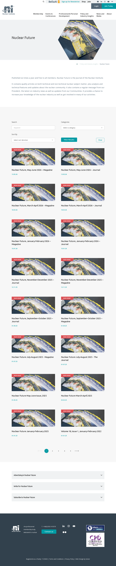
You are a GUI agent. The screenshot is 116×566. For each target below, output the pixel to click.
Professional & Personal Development (68, 15)
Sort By (14, 134)
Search (14, 122)
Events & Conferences (51, 15)
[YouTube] (108, 1)
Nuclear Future (104, 64)
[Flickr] (112, 1)
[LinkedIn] (101, 1)
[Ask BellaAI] (54, 1)
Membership (38, 14)
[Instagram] (105, 1)
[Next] (77, 451)
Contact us (49, 531)
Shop (84, 2)
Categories (65, 122)
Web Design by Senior (83, 559)
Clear (100, 140)
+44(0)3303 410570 (49, 526)
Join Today (109, 6)
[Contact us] (98, 1)
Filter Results (77, 140)
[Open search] (43, 1)
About (109, 14)
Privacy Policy (69, 559)
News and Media (100, 15)
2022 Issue (67, 411)
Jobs (89, 2)
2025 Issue (17, 260)
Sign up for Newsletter (71, 2)
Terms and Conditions (56, 559)
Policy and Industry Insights (87, 15)
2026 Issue (17, 150)
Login (96, 6)
